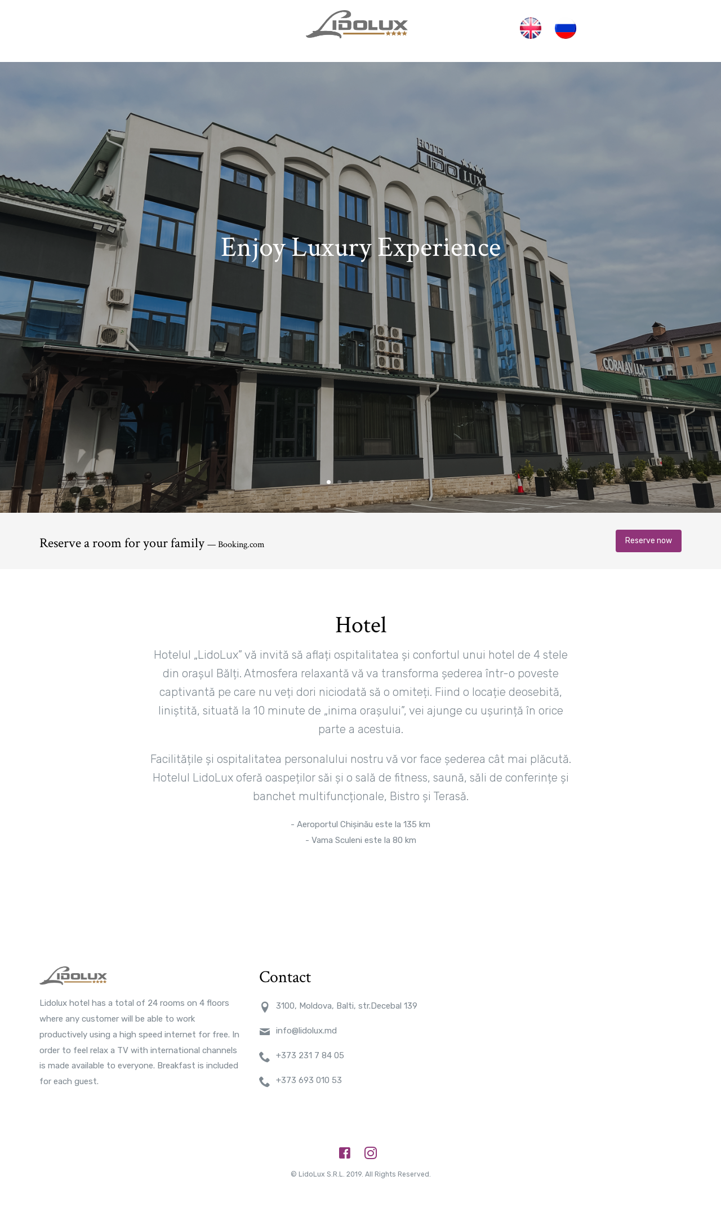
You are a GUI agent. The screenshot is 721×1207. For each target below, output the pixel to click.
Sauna (445, 25)
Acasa (157, 25)
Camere (198, 25)
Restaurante (254, 25)
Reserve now (648, 529)
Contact (488, 25)
